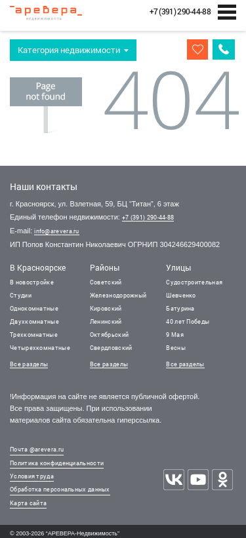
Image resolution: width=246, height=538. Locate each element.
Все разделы (29, 364)
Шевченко (180, 295)
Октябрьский (109, 334)
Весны (176, 347)
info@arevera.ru (56, 231)
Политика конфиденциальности (57, 463)
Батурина (180, 308)
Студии (20, 295)
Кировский (106, 308)
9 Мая (175, 334)
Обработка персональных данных (60, 489)
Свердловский (111, 347)
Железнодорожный (118, 295)
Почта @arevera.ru (37, 449)
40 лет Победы (187, 321)
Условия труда (32, 476)
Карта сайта (28, 503)
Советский (106, 282)
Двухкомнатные (34, 321)
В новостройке (32, 282)
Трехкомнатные (34, 334)
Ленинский (106, 321)
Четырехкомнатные (40, 347)
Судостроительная (194, 282)
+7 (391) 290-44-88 (148, 217)
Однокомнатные (34, 308)
